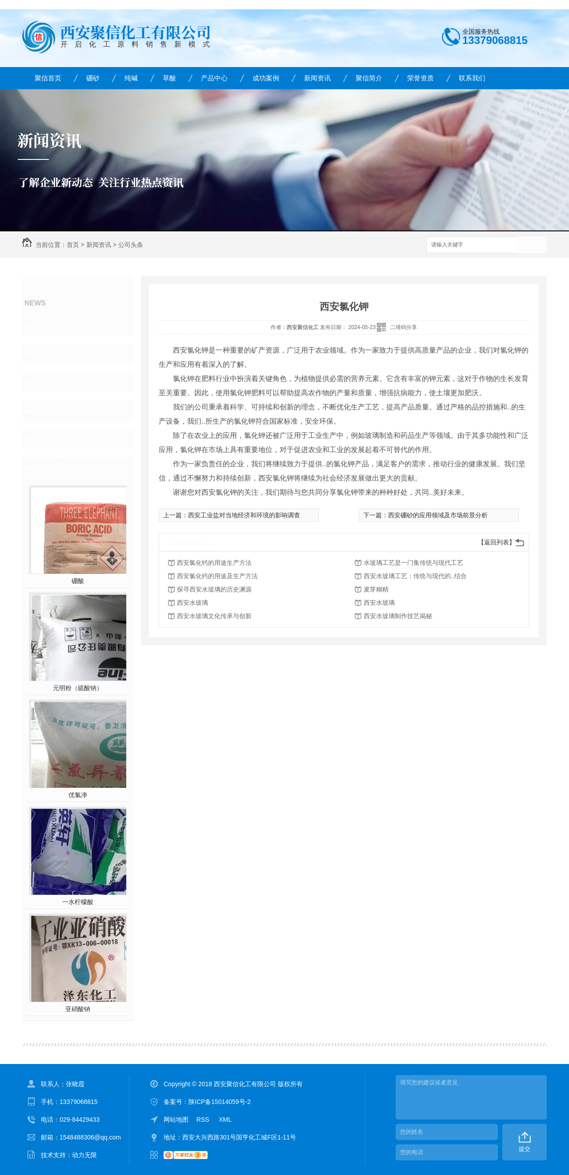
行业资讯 (52, 353)
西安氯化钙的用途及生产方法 (217, 576)
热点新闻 (52, 410)
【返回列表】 (496, 542)
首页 (73, 244)
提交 (524, 1149)
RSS (203, 1119)
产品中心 (214, 78)
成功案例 (265, 78)
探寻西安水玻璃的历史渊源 (214, 589)
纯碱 (131, 78)
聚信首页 (48, 78)
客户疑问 (52, 381)
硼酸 (78, 580)
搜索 (531, 245)
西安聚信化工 (303, 327)
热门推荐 (52, 467)
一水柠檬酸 (77, 901)
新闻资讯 (317, 78)
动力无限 (84, 1155)
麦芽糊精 (376, 589)
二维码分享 (403, 327)
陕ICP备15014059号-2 (219, 1101)
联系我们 (472, 78)
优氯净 (77, 794)
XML (225, 1119)
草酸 (169, 78)
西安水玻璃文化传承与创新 (214, 615)
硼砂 (93, 78)
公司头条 (130, 244)
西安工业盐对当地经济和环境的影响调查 (244, 515)
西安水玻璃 (192, 602)
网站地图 (176, 1119)
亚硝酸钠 (77, 1008)
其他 (44, 438)
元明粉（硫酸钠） (78, 687)
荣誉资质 (420, 78)
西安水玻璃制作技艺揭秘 (398, 615)
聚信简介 (369, 78)
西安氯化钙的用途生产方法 (214, 562)
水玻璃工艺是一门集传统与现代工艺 (413, 562)
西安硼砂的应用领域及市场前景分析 (438, 515)
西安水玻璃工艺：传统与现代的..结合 (415, 576)
